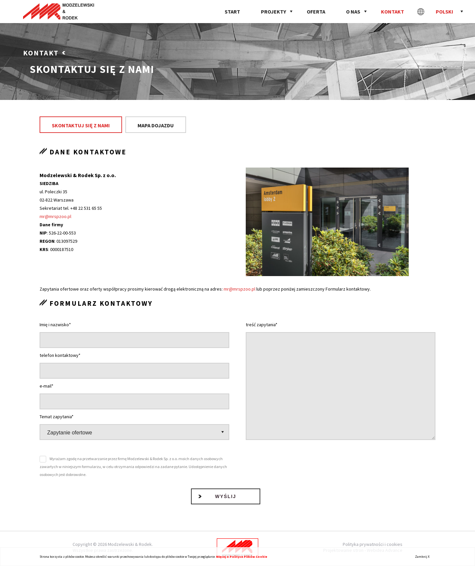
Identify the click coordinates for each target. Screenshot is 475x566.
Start (232, 11)
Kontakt (392, 11)
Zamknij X (422, 556)
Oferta (316, 11)
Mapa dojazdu (156, 125)
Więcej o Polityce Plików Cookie (241, 556)
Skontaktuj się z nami (81, 125)
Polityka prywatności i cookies (372, 544)
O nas (353, 11)
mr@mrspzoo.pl (55, 216)
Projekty (273, 11)
